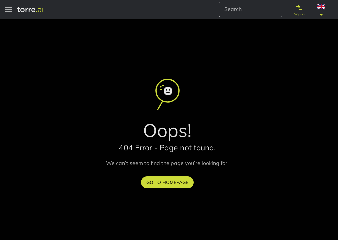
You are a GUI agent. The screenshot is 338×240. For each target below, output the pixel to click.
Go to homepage (167, 182)
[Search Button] (274, 9)
